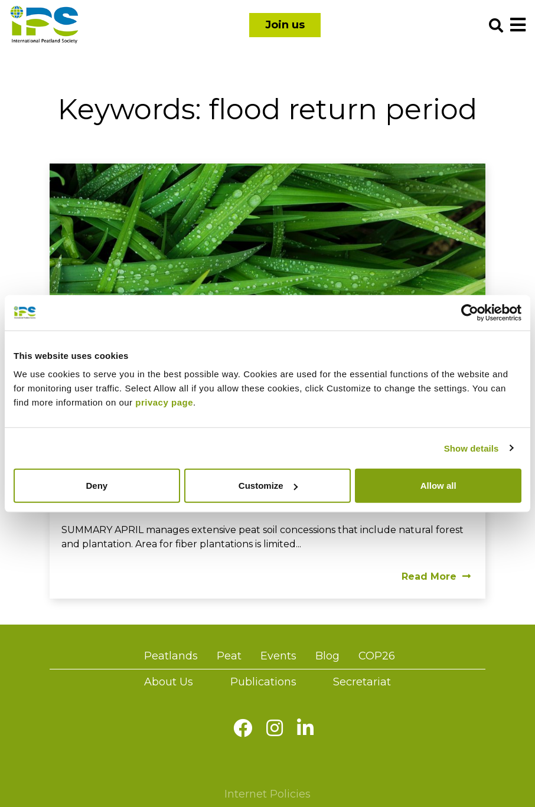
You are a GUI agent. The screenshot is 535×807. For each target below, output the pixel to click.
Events (278, 655)
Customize (268, 486)
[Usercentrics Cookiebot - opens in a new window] (469, 312)
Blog (327, 655)
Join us (285, 24)
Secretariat (362, 681)
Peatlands (171, 655)
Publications (263, 681)
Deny (96, 486)
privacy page (164, 402)
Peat (229, 655)
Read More (436, 576)
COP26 (376, 655)
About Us (168, 681)
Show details (471, 448)
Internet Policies (267, 794)
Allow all (438, 486)
